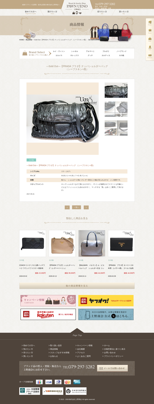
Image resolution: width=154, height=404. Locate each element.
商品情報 (29, 40)
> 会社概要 (80, 349)
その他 (121, 55)
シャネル (74, 51)
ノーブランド (121, 51)
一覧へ (76, 207)
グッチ (90, 55)
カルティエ (106, 55)
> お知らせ (53, 356)
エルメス (59, 55)
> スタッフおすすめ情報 (59, 353)
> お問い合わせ (109, 353)
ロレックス (74, 55)
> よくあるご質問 (83, 356)
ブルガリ (106, 51)
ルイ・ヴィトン (59, 51)
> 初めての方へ (28, 345)
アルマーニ (90, 51)
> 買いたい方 (27, 356)
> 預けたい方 (27, 349)
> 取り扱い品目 (55, 345)
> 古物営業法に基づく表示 (113, 349)
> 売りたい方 (27, 353)
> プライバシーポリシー (112, 356)
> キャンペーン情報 (84, 345)
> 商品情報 (53, 349)
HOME (21, 40)
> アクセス (80, 353)
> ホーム (106, 345)
